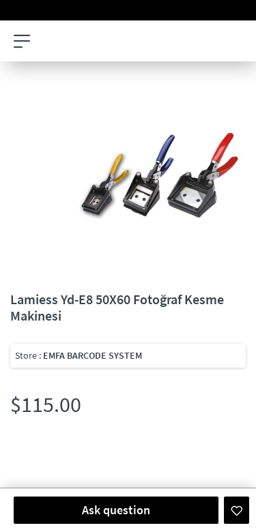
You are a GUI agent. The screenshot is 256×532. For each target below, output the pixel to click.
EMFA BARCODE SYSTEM (92, 355)
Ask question (116, 510)
